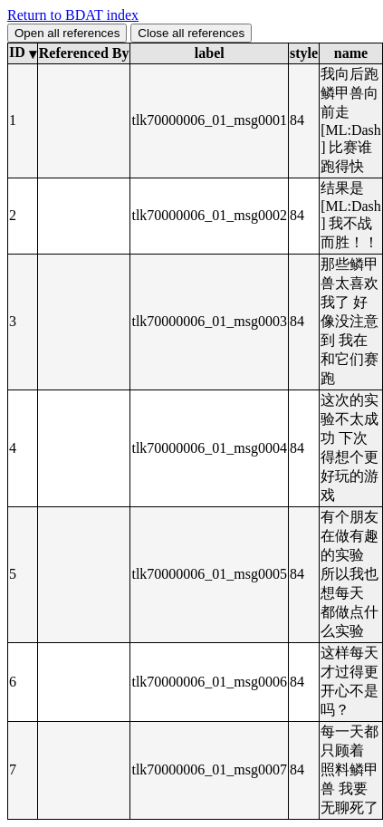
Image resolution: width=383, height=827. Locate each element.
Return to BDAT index (73, 15)
